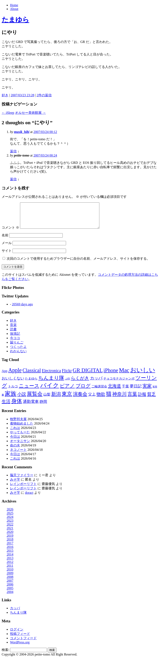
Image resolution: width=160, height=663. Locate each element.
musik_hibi (21, 132)
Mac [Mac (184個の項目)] (124, 375)
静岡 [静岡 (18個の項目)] (43, 407)
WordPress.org (20, 647)
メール (7, 248)
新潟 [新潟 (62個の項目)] (56, 399)
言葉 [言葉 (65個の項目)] (132, 399)
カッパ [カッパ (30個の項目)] (96, 383)
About (14, 9)
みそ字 (15, 484)
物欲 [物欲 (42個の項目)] (100, 399)
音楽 (13, 330)
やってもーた (20, 437)
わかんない (18, 356)
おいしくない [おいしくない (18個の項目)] (13, 383)
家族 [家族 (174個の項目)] (10, 398)
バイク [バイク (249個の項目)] (49, 390)
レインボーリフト (23, 489)
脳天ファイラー (21, 480)
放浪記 (15, 338)
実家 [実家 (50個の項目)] (147, 391)
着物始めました (21, 428)
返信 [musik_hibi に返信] (13, 151)
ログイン (16, 634)
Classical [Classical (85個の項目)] (31, 375)
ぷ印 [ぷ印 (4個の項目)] (67, 383)
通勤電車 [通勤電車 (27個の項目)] (31, 406)
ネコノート (18, 454)
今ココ (15, 343)
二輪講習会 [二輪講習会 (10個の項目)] (99, 391)
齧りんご (16, 347)
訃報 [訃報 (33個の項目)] (142, 399)
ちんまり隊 (18, 617)
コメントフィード (23, 643)
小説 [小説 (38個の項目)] (21, 399)
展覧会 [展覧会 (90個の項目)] (34, 399)
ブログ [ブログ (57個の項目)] (83, 391)
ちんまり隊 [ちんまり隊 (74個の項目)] (51, 383)
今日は (15, 441)
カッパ (15, 613)
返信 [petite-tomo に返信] (13, 179)
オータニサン (20, 446)
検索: (5, 655)
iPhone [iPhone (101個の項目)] (111, 375)
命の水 (15, 450)
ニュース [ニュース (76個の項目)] (29, 391)
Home (14, 5)
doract (29, 497)
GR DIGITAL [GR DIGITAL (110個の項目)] (88, 375)
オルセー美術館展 (30, 112)
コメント (10, 232)
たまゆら (15, 19)
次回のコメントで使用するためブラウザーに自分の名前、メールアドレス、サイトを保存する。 (78, 263)
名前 (5, 240)
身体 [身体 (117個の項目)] (16, 406)
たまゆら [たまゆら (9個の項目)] (31, 383)
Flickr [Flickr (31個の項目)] (67, 375)
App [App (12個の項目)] (4, 376)
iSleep (8, 112)
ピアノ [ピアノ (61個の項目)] (67, 391)
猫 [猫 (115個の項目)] (108, 399)
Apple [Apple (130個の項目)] (15, 375)
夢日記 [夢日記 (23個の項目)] (136, 391)
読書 (13, 334)
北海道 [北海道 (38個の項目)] (114, 391)
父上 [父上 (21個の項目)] (92, 399)
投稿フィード (20, 638)
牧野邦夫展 (18, 424)
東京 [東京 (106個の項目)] (67, 399)
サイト (7, 255)
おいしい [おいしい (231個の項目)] (142, 375)
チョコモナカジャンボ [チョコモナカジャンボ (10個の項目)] (119, 383)
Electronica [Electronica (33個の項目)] (51, 375)
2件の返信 (44, 95)
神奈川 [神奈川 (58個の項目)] (119, 399)
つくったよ (18, 351)
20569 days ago (22, 309)
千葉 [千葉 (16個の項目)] (125, 391)
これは (15, 433)
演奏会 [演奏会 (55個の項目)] (80, 399)
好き (5, 95)
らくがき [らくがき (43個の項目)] (80, 383)
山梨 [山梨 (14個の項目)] (46, 399)
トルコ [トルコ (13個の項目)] (13, 391)
